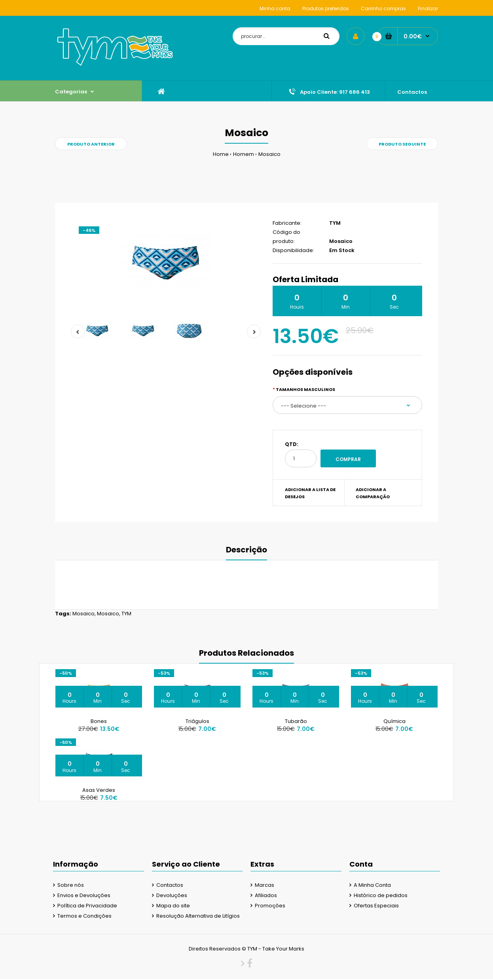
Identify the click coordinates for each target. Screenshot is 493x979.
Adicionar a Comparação (373, 493)
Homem (243, 154)
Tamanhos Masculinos (305, 389)
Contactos (169, 885)
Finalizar (428, 8)
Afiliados (266, 895)
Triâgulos (197, 721)
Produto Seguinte (402, 144)
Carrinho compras (383, 8)
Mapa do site (173, 905)
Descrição (246, 549)
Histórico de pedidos (381, 895)
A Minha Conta (372, 885)
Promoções (270, 905)
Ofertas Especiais (376, 905)
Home (221, 154)
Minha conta (275, 8)
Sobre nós (70, 885)
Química (394, 721)
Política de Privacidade (87, 905)
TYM (335, 223)
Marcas (264, 885)
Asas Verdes (98, 790)
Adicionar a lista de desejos (310, 493)
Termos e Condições (84, 916)
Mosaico (269, 154)
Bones (99, 721)
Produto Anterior (91, 144)
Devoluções (171, 895)
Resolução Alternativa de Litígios (198, 916)
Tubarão (296, 721)
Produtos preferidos (325, 8)
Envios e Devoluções (83, 895)
